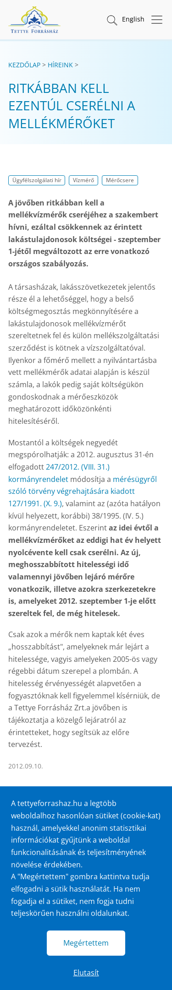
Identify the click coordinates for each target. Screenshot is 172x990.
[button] (111, 20)
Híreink (60, 64)
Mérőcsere (120, 180)
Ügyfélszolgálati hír (36, 180)
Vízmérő (83, 180)
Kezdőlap (24, 64)
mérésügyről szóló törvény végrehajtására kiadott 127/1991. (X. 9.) (82, 491)
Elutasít (86, 973)
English (133, 19)
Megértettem (86, 943)
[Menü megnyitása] (154, 19)
